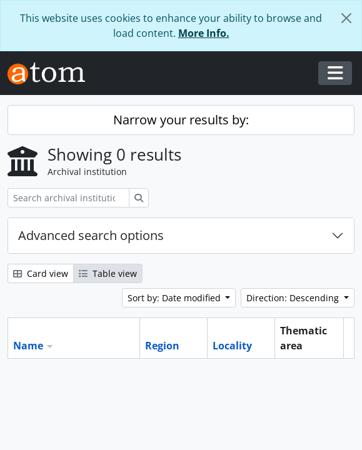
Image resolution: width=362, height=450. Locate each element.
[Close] (346, 18)
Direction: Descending (293, 298)
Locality (232, 345)
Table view (108, 273)
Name (28, 345)
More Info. (203, 33)
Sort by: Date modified (175, 298)
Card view (40, 273)
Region (162, 345)
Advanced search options (91, 235)
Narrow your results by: (181, 119)
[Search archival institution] (68, 198)
